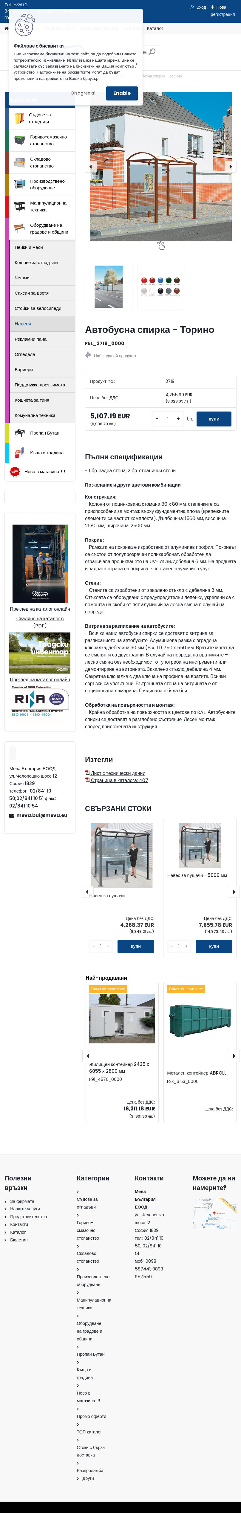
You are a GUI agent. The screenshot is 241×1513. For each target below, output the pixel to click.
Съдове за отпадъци (32, 118)
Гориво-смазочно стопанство (40, 140)
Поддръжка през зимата (40, 385)
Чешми (22, 278)
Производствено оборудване (39, 184)
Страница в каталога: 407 (116, 780)
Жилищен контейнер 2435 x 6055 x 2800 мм (119, 1067)
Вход (201, 7)
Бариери (24, 369)
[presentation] (91, 167)
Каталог (155, 28)
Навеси (23, 323)
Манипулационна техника (40, 206)
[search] (152, 54)
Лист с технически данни (115, 773)
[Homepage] (6, 28)
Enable (122, 93)
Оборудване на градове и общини (41, 228)
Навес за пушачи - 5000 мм (197, 875)
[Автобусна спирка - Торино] (161, 166)
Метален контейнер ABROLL (196, 1073)
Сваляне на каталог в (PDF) (40, 622)
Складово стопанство (34, 162)
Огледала (25, 354)
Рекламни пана (31, 339)
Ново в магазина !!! (37, 472)
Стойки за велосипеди (38, 308)
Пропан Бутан (36, 433)
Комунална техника (35, 415)
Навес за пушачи (107, 896)
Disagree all (84, 93)
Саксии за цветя (32, 293)
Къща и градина (39, 452)
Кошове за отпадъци (36, 262)
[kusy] (168, 419)
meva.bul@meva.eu (41, 815)
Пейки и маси (29, 247)
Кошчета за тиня (32, 400)
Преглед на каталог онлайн (40, 609)
